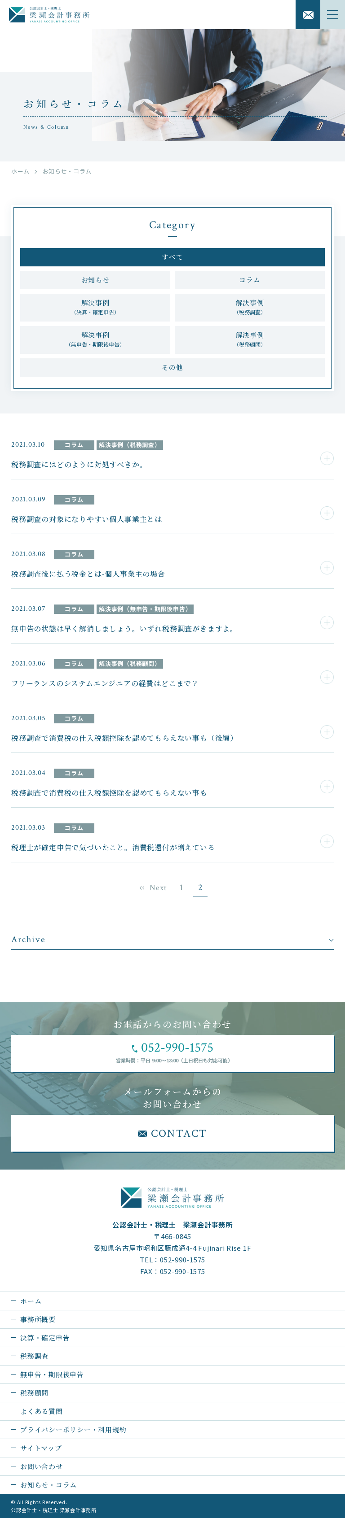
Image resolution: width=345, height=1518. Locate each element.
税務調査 (34, 1356)
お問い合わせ (41, 1466)
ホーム (20, 171)
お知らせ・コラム (48, 1484)
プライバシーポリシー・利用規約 (73, 1429)
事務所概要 (38, 1319)
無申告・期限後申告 (52, 1374)
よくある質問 (41, 1411)
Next (158, 888)
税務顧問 (34, 1392)
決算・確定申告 (45, 1337)
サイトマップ (41, 1448)
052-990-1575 (182, 1259)
